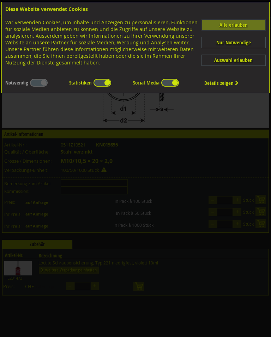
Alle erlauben (233, 25)
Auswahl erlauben (233, 60)
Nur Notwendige (233, 42)
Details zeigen (221, 83)
